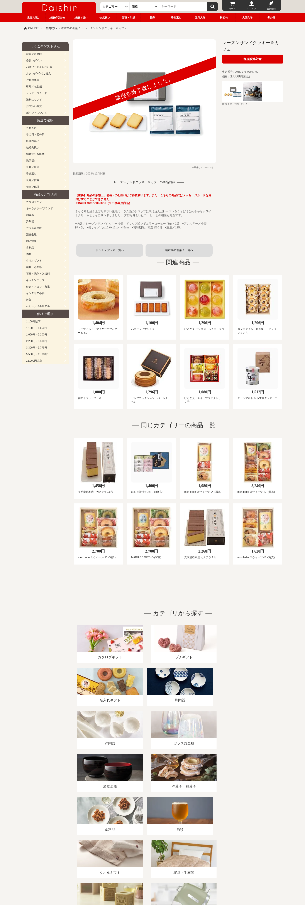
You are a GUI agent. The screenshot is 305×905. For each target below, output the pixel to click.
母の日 (271, 17)
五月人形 (200, 17)
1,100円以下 (33, 321)
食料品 (30, 247)
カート (232, 8)
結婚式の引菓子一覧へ (179, 250)
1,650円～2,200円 (36, 334)
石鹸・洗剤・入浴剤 (38, 273)
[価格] (144, 6)
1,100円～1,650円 (36, 328)
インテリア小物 (35, 293)
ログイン (251, 8)
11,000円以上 (34, 360)
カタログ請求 (179, 854)
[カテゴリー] (115, 6)
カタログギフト (35, 201)
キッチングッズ (35, 280)
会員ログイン (34, 60)
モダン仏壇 (32, 186)
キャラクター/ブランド (39, 208)
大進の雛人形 (152, 883)
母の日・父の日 (35, 134)
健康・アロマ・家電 (38, 286)
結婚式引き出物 (35, 154)
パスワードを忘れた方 (39, 67)
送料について (34, 99)
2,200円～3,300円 (36, 341)
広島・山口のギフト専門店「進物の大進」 (152, 878)
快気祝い (105, 17)
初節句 (224, 17)
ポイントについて (36, 112)
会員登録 (271, 8)
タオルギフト (34, 260)
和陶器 (30, 214)
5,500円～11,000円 (37, 354)
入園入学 (247, 17)
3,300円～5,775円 (36, 347)
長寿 (152, 17)
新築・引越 (128, 17)
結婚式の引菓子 (71, 28)
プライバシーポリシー (150, 854)
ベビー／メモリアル (38, 306)
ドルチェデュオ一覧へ (110, 250)
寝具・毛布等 (34, 267)
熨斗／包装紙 (34, 86)
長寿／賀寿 (32, 180)
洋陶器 (30, 221)
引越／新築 (32, 167)
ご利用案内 (32, 80)
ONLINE (33, 28)
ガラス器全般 (34, 228)
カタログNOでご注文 (38, 73)
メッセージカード (36, 93)
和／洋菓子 (32, 241)
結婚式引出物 (57, 17)
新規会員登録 (34, 53)
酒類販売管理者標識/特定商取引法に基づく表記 (99, 854)
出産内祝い (33, 17)
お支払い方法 (34, 106)
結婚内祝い (81, 17)
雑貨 (28, 299)
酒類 (28, 254)
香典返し (176, 17)
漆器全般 (31, 234)
